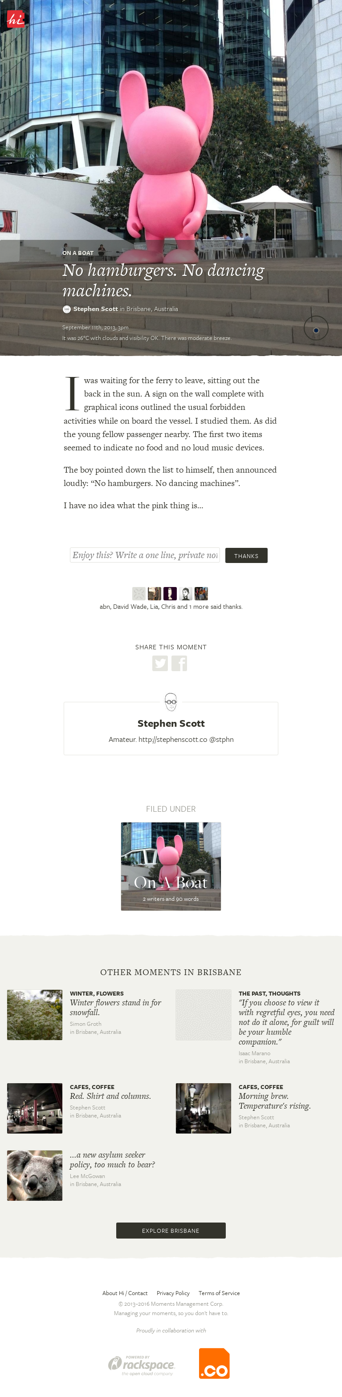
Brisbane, (152, 308)
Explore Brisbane (171, 1230)
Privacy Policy (173, 1292)
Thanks (246, 555)
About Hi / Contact (125, 1292)
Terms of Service (219, 1292)
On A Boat (78, 252)
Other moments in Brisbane (171, 972)
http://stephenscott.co (173, 739)
